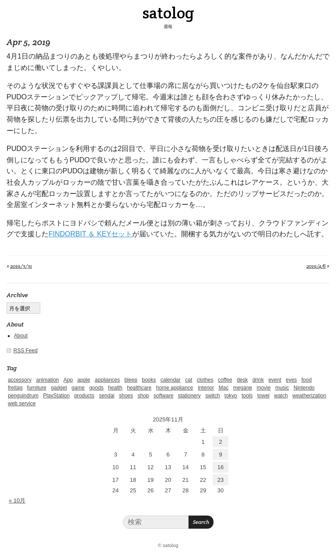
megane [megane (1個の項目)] (242, 388)
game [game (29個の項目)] (77, 388)
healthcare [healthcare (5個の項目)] (139, 388)
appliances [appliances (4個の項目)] (107, 380)
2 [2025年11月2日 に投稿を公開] (220, 442)
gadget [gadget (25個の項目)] (59, 388)
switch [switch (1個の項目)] (212, 396)
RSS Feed (26, 350)
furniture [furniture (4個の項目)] (36, 388)
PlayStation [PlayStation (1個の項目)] (56, 396)
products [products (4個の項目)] (84, 396)
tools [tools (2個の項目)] (247, 396)
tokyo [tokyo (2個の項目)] (230, 396)
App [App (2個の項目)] (68, 380)
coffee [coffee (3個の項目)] (225, 380)
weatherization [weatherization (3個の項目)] (309, 396)
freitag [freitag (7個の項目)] (15, 388)
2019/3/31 (21, 266)
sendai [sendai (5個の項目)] (106, 396)
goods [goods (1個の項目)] (96, 388)
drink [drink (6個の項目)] (258, 380)
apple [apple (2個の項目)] (83, 380)
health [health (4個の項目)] (115, 388)
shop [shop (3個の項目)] (143, 396)
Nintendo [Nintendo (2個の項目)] (304, 388)
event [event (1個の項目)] (274, 380)
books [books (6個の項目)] (149, 380)
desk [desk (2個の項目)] (242, 380)
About (21, 336)
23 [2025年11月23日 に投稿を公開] (220, 480)
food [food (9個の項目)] (306, 380)
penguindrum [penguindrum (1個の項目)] (23, 396)
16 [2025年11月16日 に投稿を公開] (220, 467)
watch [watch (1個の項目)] (280, 396)
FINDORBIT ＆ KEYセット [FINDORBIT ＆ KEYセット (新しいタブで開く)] (90, 234)
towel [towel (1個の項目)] (263, 396)
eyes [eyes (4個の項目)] (291, 380)
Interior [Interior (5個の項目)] (206, 388)
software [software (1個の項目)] (163, 396)
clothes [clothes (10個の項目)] (205, 380)
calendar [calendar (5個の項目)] (171, 380)
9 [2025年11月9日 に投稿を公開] (220, 454)
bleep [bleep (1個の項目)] (130, 380)
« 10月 (17, 500)
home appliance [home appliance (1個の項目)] (174, 388)
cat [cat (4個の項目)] (188, 380)
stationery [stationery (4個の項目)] (189, 396)
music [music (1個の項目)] (282, 388)
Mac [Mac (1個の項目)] (224, 388)
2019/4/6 (316, 266)
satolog (168, 13)
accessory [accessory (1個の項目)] (20, 380)
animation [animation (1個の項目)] (47, 380)
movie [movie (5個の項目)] (264, 388)
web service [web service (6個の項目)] (21, 403)
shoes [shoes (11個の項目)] (126, 396)
